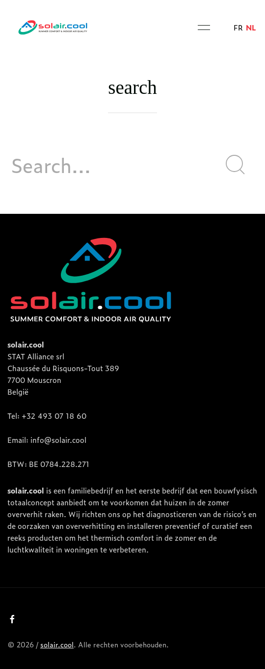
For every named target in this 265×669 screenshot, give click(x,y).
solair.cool (57, 644)
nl (251, 27)
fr (238, 27)
